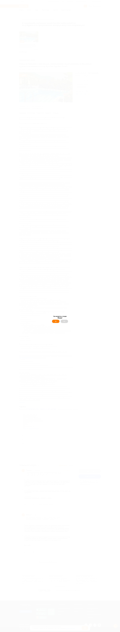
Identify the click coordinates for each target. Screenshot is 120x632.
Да (55, 321)
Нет (64, 321)
